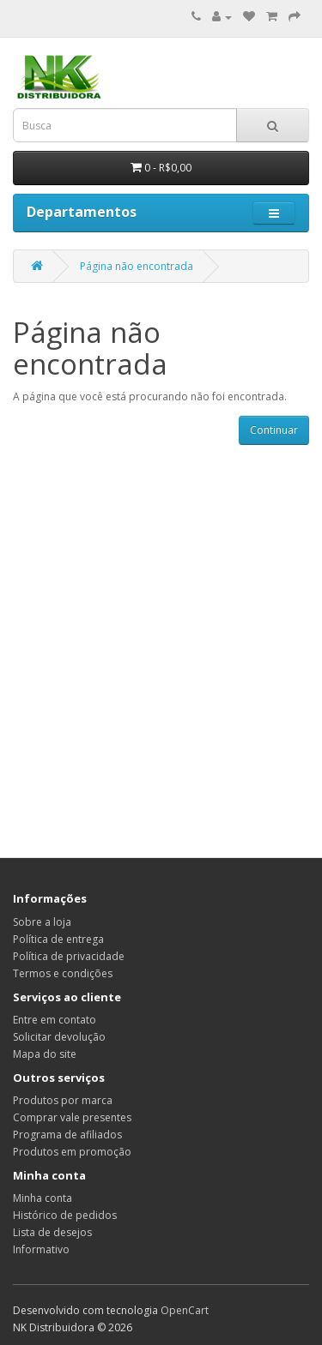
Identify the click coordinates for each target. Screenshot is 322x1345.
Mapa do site (44, 1054)
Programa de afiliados (67, 1134)
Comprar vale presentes (72, 1117)
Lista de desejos (52, 1232)
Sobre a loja (42, 922)
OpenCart (185, 1310)
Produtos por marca (62, 1100)
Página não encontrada (136, 266)
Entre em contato (54, 1019)
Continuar (274, 430)
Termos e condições (62, 973)
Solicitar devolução (59, 1037)
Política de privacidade (69, 956)
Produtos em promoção (72, 1151)
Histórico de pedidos (65, 1215)
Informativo (41, 1249)
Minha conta (42, 1198)
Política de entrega (58, 939)
